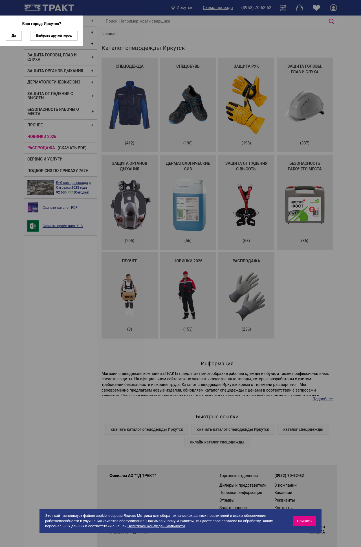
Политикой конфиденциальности (156, 526)
